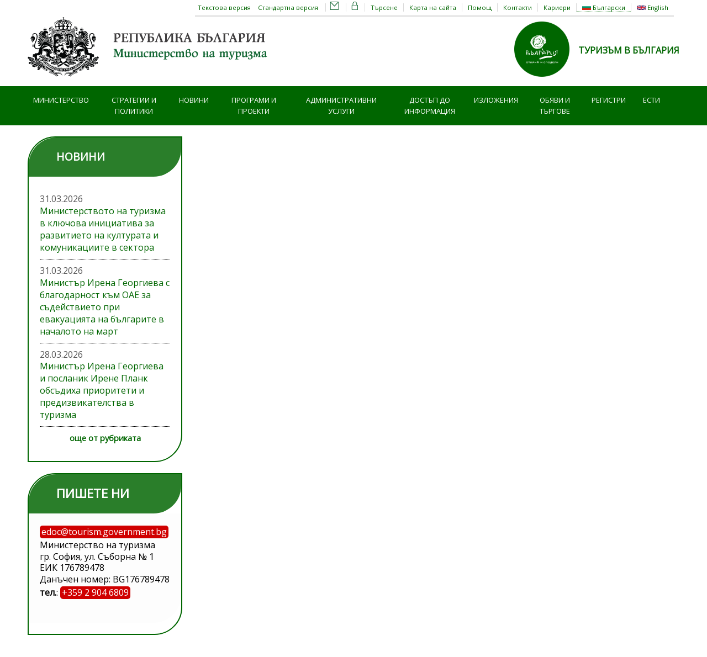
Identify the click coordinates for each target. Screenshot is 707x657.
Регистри (609, 100)
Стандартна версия (288, 7)
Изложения (496, 100)
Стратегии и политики (134, 105)
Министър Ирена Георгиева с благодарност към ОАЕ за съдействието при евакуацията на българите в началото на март (105, 307)
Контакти (517, 7)
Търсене (384, 7)
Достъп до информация (429, 105)
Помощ (480, 7)
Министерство (61, 100)
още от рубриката (105, 438)
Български (603, 7)
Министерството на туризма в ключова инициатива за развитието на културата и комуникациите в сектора (103, 229)
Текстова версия (224, 7)
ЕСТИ (651, 100)
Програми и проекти (253, 105)
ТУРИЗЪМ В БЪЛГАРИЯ (628, 50)
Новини (194, 100)
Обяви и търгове (555, 105)
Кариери (557, 7)
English (652, 7)
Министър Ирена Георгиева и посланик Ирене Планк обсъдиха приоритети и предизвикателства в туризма (101, 390)
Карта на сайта (432, 7)
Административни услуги (341, 105)
